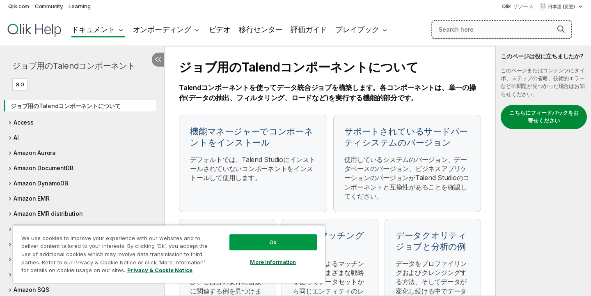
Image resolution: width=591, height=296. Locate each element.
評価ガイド (309, 29)
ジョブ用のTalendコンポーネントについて (66, 105)
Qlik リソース (518, 6)
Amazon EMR (32, 198)
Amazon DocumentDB (43, 167)
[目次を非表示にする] (158, 60)
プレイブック (357, 29)
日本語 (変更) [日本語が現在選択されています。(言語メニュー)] (562, 6)
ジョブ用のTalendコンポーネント (73, 66)
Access (24, 122)
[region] (169, 254)
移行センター (261, 29)
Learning (79, 6)
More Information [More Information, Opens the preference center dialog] (273, 262)
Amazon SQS (31, 289)
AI (16, 137)
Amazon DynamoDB (41, 183)
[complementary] (543, 171)
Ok (273, 242)
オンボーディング (162, 29)
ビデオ (220, 29)
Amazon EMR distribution (48, 213)
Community (49, 6)
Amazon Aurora (35, 152)
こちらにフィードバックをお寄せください (544, 116)
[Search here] (501, 29)
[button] (561, 29)
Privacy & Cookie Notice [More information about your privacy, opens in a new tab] (159, 270)
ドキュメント (93, 29)
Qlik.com (18, 6)
